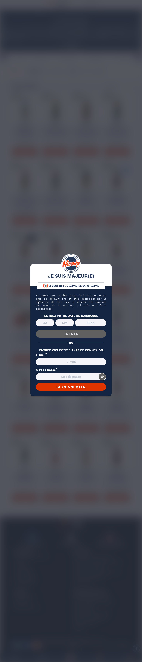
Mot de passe (46, 370)
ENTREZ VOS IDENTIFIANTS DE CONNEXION (71, 350)
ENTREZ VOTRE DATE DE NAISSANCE (71, 316)
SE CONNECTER (71, 387)
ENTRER (71, 334)
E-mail (41, 355)
